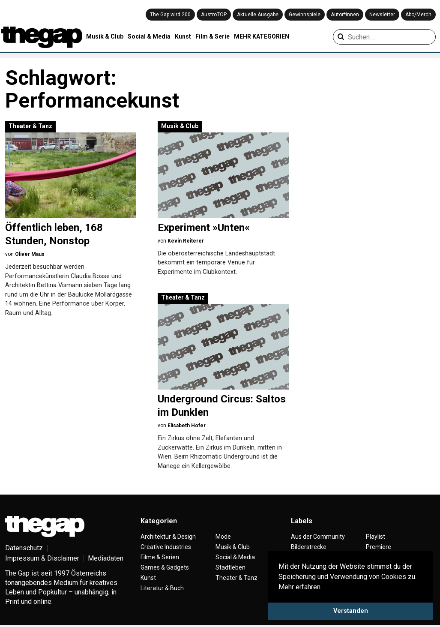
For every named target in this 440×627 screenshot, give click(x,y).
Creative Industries (166, 546)
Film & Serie (212, 36)
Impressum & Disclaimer (42, 558)
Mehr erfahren (299, 587)
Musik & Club (104, 36)
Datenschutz (24, 548)
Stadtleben (230, 567)
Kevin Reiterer (186, 241)
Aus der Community (318, 536)
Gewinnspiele (304, 15)
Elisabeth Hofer (187, 426)
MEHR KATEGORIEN (261, 36)
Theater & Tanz (30, 126)
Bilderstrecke (308, 546)
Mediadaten (105, 558)
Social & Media (149, 36)
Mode (223, 536)
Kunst (183, 36)
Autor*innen (345, 15)
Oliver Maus (30, 254)
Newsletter (382, 15)
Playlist (375, 536)
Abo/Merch (418, 15)
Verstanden (350, 611)
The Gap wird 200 (170, 15)
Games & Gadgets (165, 567)
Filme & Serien (160, 557)
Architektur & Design (168, 536)
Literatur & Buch (162, 588)
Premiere (378, 546)
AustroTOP (214, 15)
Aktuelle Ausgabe (257, 15)
